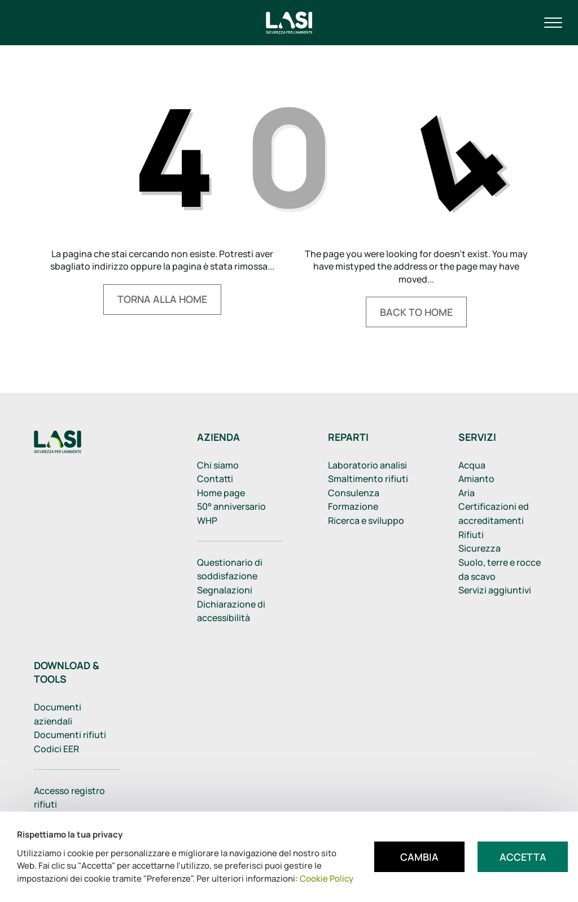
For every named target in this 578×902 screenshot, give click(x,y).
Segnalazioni (224, 590)
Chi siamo (218, 465)
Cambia (419, 857)
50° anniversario (231, 506)
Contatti (215, 478)
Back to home (416, 312)
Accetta (523, 857)
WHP (207, 520)
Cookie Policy (326, 878)
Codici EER (56, 749)
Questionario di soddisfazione (229, 569)
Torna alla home (162, 299)
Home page (221, 493)
